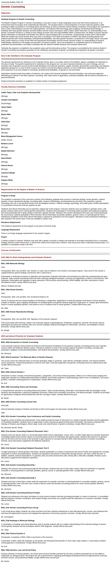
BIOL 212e (5, 478)
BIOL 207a (5, 416)
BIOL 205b (5, 387)
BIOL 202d (5, 342)
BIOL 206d (5, 402)
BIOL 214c (5, 508)
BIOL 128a (5, 290)
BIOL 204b (5, 372)
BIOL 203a (5, 357)
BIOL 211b (5, 448)
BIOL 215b (5, 521)
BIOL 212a (5, 465)
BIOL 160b (5, 312)
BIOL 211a (5, 431)
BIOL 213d (5, 493)
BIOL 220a (5, 534)
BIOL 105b (5, 264)
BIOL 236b (5, 550)
